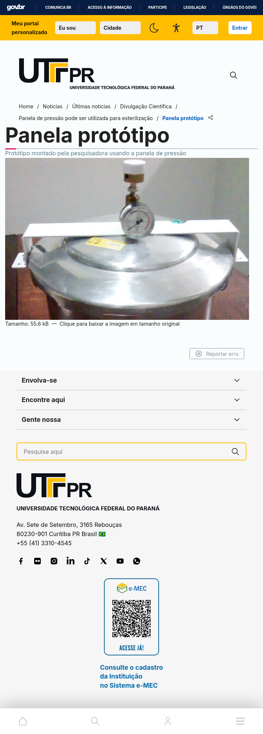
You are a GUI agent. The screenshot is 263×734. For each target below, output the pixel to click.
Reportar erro (216, 353)
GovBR (16, 7)
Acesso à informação (110, 8)
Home (26, 106)
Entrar (240, 28)
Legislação (194, 8)
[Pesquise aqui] (125, 452)
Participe (157, 8)
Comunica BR (58, 8)
